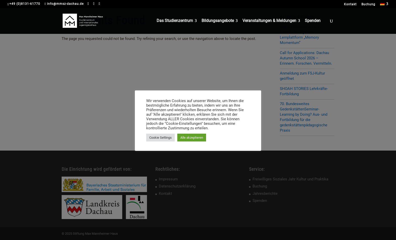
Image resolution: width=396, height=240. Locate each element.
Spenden (312, 21)
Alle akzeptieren (191, 137)
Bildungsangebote (218, 21)
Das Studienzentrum (175, 21)
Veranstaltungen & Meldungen (269, 21)
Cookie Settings (160, 137)
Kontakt (350, 4)
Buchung (368, 4)
